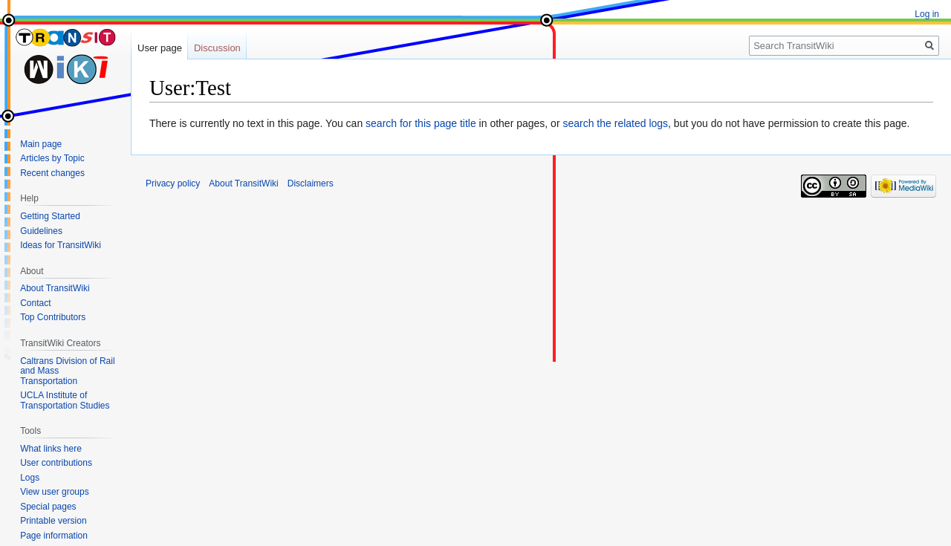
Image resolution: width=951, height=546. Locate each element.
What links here (51, 448)
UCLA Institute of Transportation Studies (64, 400)
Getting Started (50, 216)
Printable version (53, 521)
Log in (927, 14)
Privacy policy (173, 183)
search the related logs (615, 123)
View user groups (54, 492)
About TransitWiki (54, 288)
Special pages (48, 506)
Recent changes (52, 173)
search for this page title (421, 123)
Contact (35, 303)
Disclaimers (311, 183)
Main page (41, 144)
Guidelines (41, 231)
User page (159, 47)
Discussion (217, 47)
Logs (29, 477)
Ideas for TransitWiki (60, 245)
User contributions (56, 463)
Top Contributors (52, 317)
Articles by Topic (52, 158)
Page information (54, 535)
